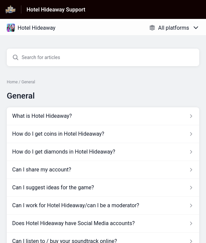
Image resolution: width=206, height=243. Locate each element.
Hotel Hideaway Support (56, 9)
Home (12, 82)
